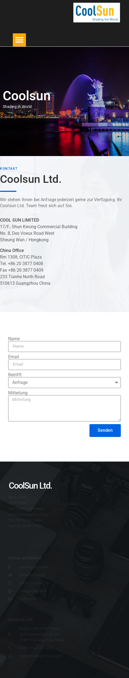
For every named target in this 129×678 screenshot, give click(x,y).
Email (13, 357)
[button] (19, 39)
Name (14, 339)
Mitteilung (18, 393)
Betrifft (15, 375)
